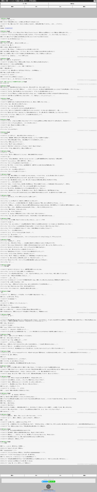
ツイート (45, 481)
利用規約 (54, 490)
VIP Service (51, 489)
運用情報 (49, 490)
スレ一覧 (24, 3)
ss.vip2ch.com (8, 28)
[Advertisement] (48, 12)
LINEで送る (52, 481)
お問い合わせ (44, 490)
